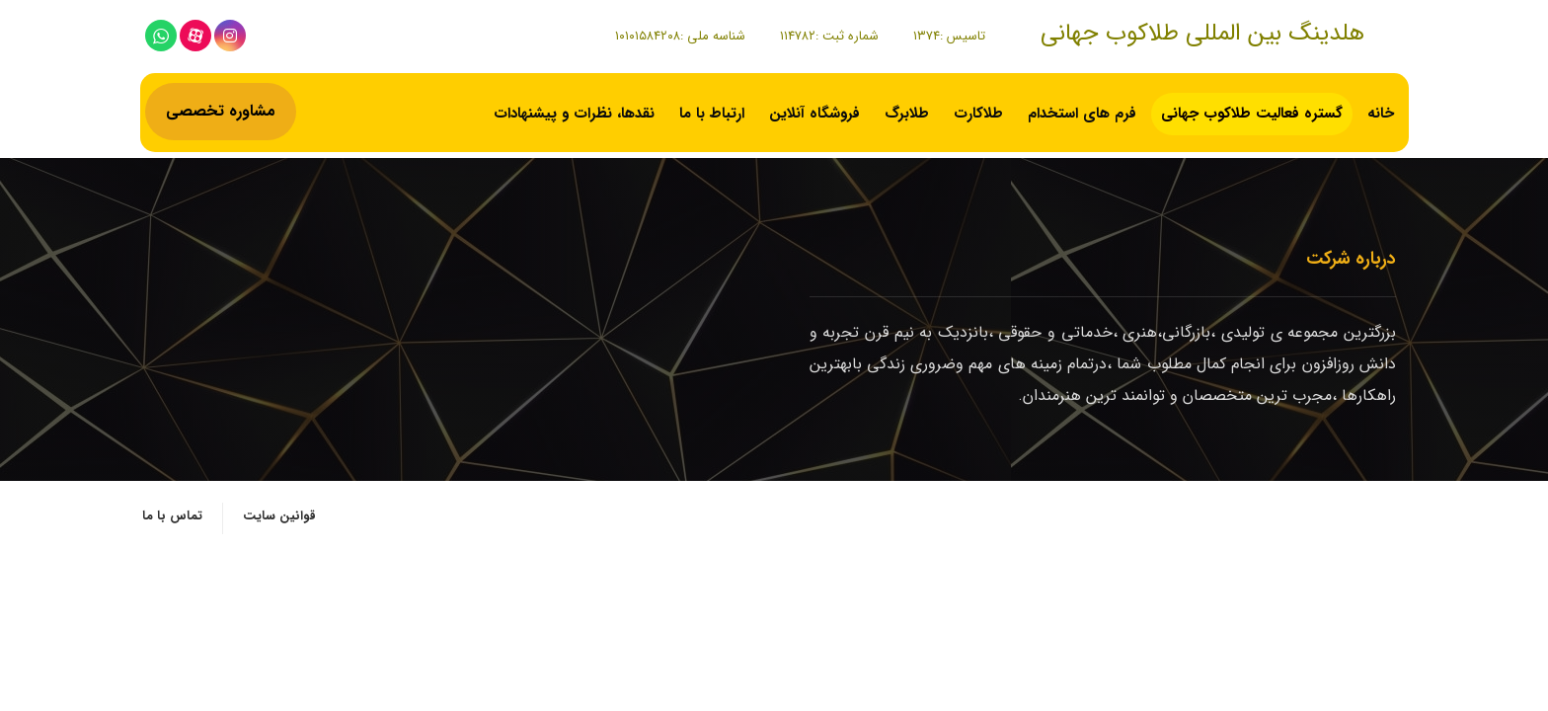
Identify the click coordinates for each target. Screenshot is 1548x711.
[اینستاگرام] (230, 35)
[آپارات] (195, 35)
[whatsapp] (161, 35)
